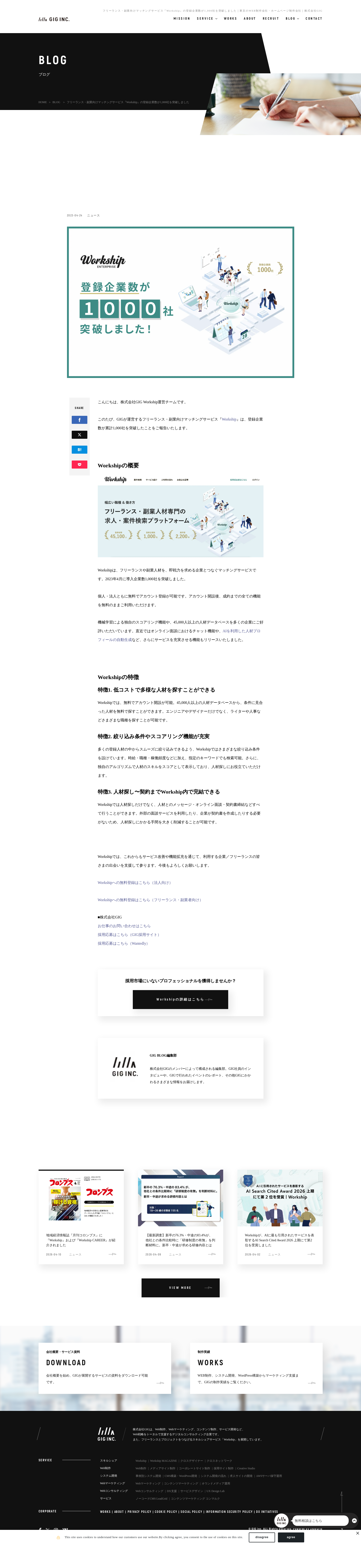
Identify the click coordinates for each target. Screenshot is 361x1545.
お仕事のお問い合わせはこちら (124, 926)
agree (291, 1537)
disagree (261, 1537)
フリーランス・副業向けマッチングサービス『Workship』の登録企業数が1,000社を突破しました (128, 102)
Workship (229, 419)
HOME (43, 102)
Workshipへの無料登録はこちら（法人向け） (135, 883)
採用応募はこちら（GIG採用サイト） (129, 935)
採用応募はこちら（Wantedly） (124, 943)
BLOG (57, 102)
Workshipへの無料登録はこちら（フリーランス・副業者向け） (150, 900)
